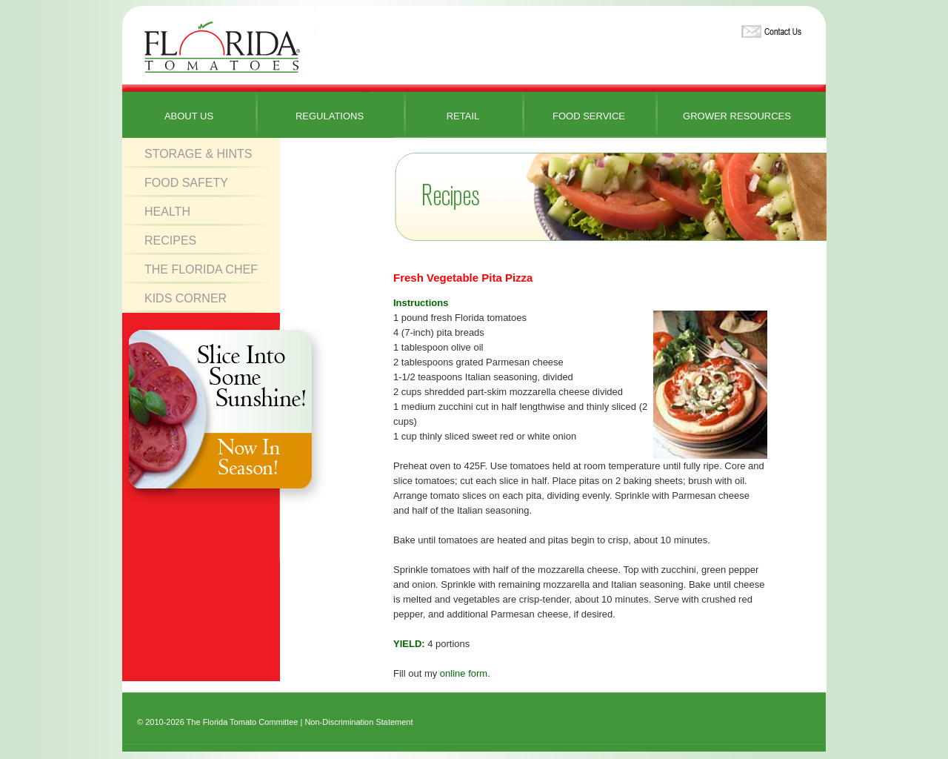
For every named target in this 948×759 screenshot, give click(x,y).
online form (463, 673)
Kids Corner (185, 298)
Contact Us (769, 28)
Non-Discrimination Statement (358, 721)
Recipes (170, 240)
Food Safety (186, 182)
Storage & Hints (198, 154)
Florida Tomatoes (222, 47)
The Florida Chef (201, 269)
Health (167, 211)
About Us (188, 116)
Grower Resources (737, 116)
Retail (463, 116)
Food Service (589, 116)
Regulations (330, 116)
